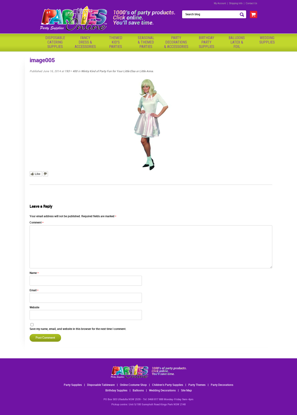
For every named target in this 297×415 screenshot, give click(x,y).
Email (34, 290)
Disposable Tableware (101, 385)
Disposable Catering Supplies (55, 42)
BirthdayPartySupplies (206, 42)
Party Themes (196, 385)
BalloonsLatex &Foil (237, 42)
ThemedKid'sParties (115, 42)
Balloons (138, 390)
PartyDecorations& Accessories (176, 42)
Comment (36, 222)
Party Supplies (73, 385)
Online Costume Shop (133, 385)
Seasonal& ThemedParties (146, 42)
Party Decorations (222, 385)
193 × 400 (71, 71)
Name (34, 273)
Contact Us (251, 3)
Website (34, 307)
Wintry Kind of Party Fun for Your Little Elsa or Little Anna (117, 71)
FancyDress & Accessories (85, 42)
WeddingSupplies (267, 40)
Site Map (186, 390)
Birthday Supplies (116, 390)
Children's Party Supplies (167, 385)
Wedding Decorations (162, 390)
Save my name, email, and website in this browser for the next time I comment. (78, 329)
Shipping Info (235, 3)
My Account (220, 3)
